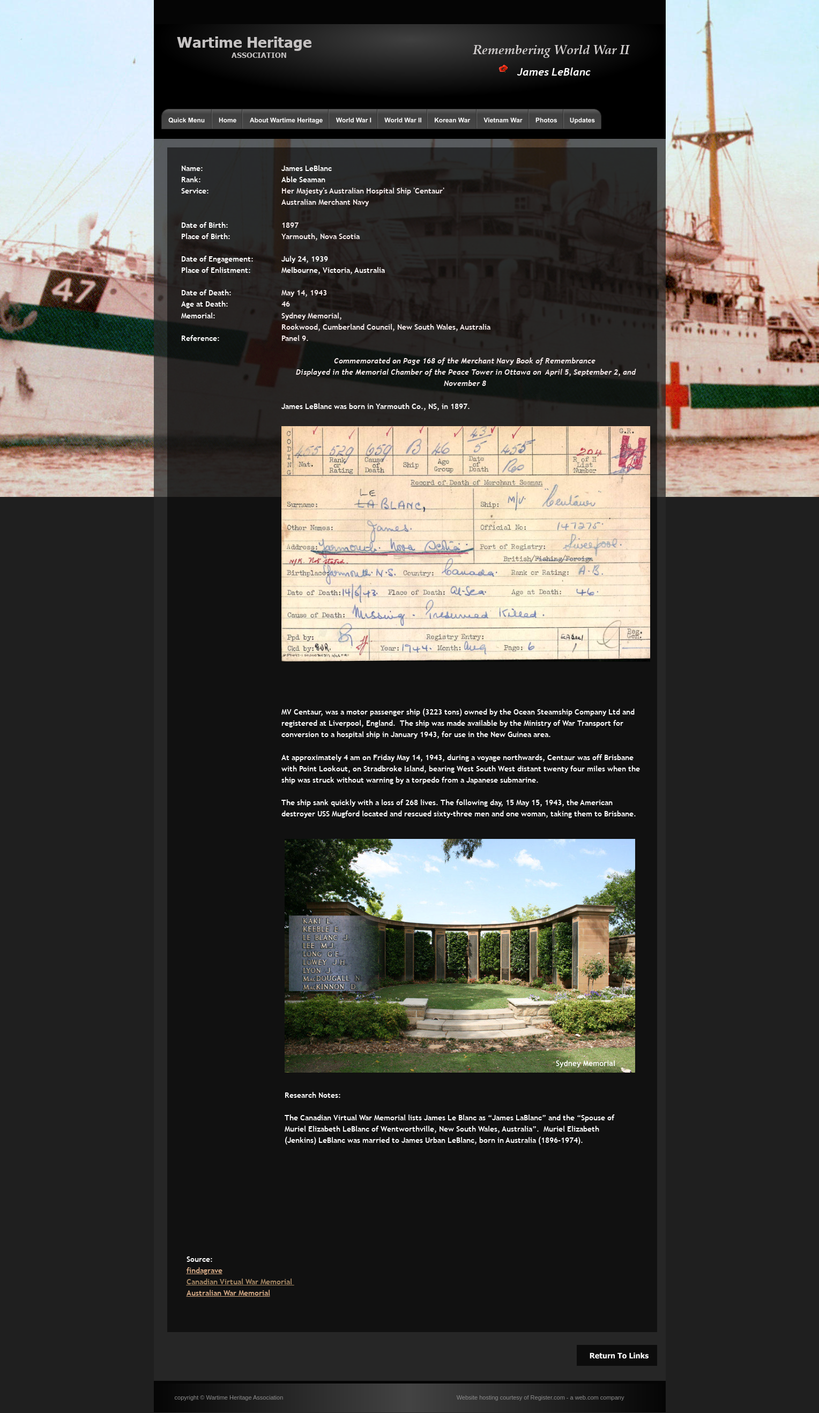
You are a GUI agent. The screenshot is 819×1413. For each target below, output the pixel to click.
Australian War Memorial (228, 1293)
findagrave (204, 1270)
